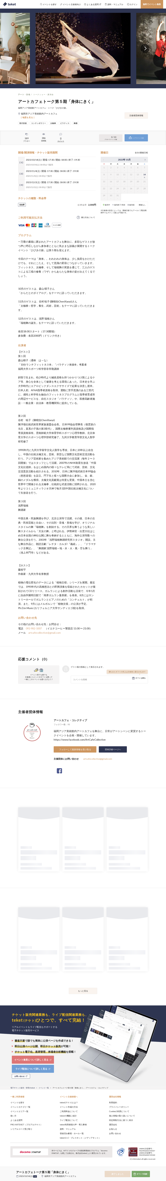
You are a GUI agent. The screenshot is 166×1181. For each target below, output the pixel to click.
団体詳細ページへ (113, 749)
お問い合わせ (115, 1133)
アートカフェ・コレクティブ (70, 720)
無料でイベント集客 (152, 4)
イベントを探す (17, 1102)
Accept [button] (153, 1167)
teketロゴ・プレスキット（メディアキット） (80, 1138)
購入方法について (88, 217)
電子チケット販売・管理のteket (22, 1088)
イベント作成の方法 (69, 1107)
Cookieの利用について (119, 1111)
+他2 (35, 1176)
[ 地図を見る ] (27, 117)
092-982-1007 (34, 628)
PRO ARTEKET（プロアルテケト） (26, 1124)
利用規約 (113, 1102)
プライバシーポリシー (119, 1107)
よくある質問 (16, 1120)
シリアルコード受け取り (21, 1129)
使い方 (13, 1116)
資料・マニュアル (68, 1129)
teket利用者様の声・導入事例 (73, 1124)
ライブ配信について (69, 1120)
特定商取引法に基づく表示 (121, 1120)
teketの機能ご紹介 (68, 1116)
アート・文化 (24, 94)
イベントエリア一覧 (19, 1111)
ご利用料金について (69, 1111)
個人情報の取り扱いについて (122, 1116)
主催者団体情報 (136, 115)
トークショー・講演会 (43, 94)
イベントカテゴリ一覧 (20, 1107)
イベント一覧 (44, 1088)
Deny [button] (139, 1167)
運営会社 (113, 1124)
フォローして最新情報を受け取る (75, 749)
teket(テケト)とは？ (69, 1102)
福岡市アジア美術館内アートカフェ (60, 1176)
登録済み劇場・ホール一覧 (72, 1133)
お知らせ (113, 1129)
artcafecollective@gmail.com (44, 632)
